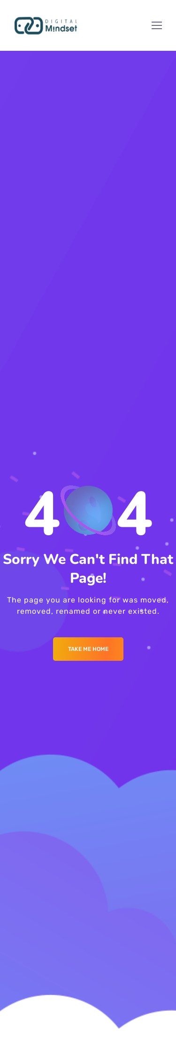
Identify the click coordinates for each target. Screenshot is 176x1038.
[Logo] (45, 25)
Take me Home (88, 649)
